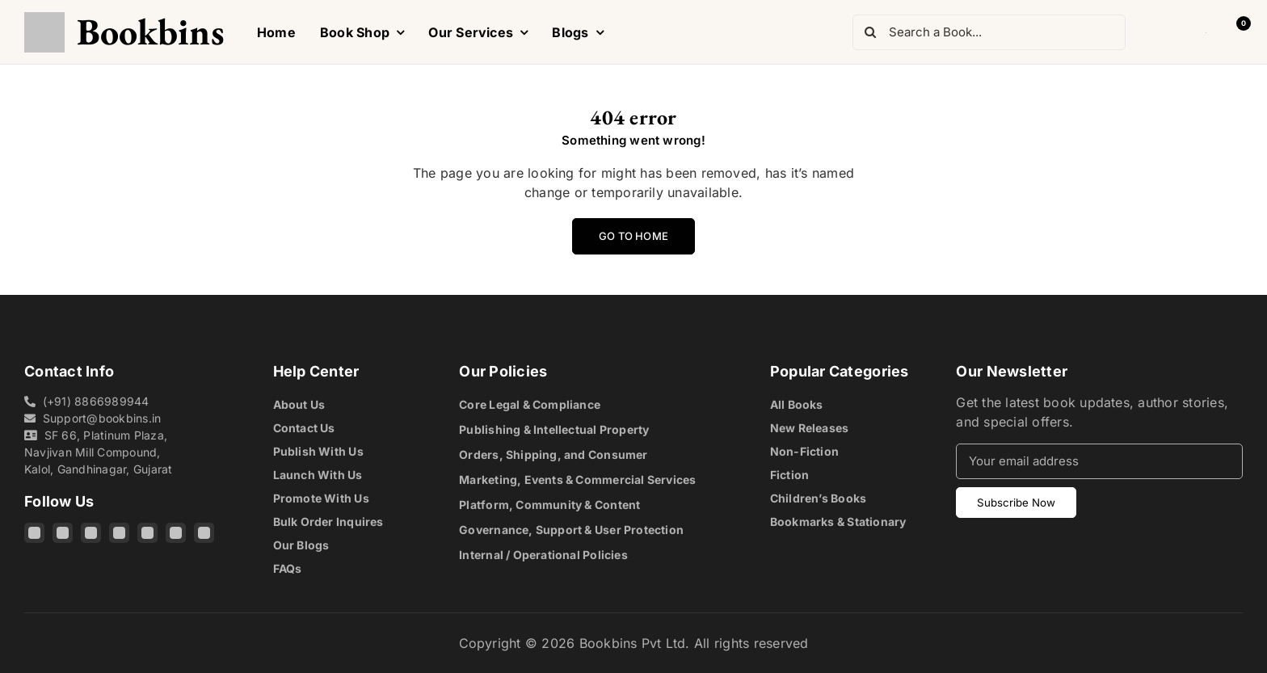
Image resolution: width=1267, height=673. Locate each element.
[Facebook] (63, 533)
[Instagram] (34, 533)
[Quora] (204, 533)
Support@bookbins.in (102, 418)
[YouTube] (147, 533)
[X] (119, 533)
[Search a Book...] (989, 32)
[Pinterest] (176, 533)
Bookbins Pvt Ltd (632, 643)
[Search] (870, 32)
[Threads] (91, 533)
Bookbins (151, 31)
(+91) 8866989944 (96, 401)
